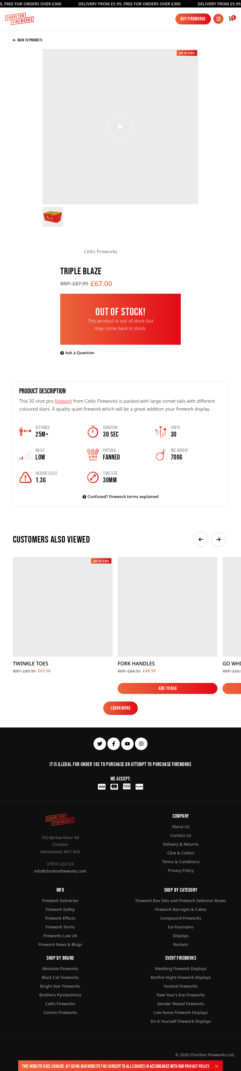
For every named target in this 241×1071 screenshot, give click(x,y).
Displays (181, 935)
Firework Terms (60, 927)
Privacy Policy (197, 1066)
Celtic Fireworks (60, 1003)
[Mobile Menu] (218, 19)
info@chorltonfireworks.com (60, 871)
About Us (181, 826)
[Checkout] (230, 18)
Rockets (180, 944)
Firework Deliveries (60, 900)
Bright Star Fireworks (60, 986)
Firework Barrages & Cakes (180, 909)
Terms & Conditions (180, 861)
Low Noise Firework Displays (181, 1012)
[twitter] (100, 744)
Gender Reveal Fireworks (181, 1003)
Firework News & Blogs (60, 944)
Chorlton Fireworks (208, 1055)
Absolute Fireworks (60, 968)
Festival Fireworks (181, 986)
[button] (200, 539)
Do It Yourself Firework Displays (181, 1021)
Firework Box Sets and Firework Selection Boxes (181, 900)
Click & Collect (180, 853)
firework (63, 401)
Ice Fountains (181, 927)
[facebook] (113, 744)
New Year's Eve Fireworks (181, 995)
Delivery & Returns (181, 844)
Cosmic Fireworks (60, 1012)
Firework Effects (60, 918)
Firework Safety (60, 909)
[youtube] (127, 744)
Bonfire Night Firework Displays (181, 977)
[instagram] (141, 744)
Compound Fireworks (180, 918)
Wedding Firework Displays (181, 968)
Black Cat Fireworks (60, 977)
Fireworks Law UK (60, 935)
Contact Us (180, 835)
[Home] (19, 19)
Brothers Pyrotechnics (60, 995)
